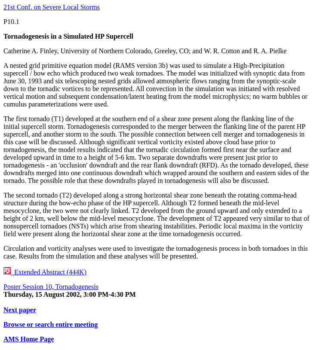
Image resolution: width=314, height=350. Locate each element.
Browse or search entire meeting (50, 324)
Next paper (19, 309)
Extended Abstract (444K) (44, 272)
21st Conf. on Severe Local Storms (51, 7)
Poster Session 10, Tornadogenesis (51, 286)
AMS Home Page (28, 339)
